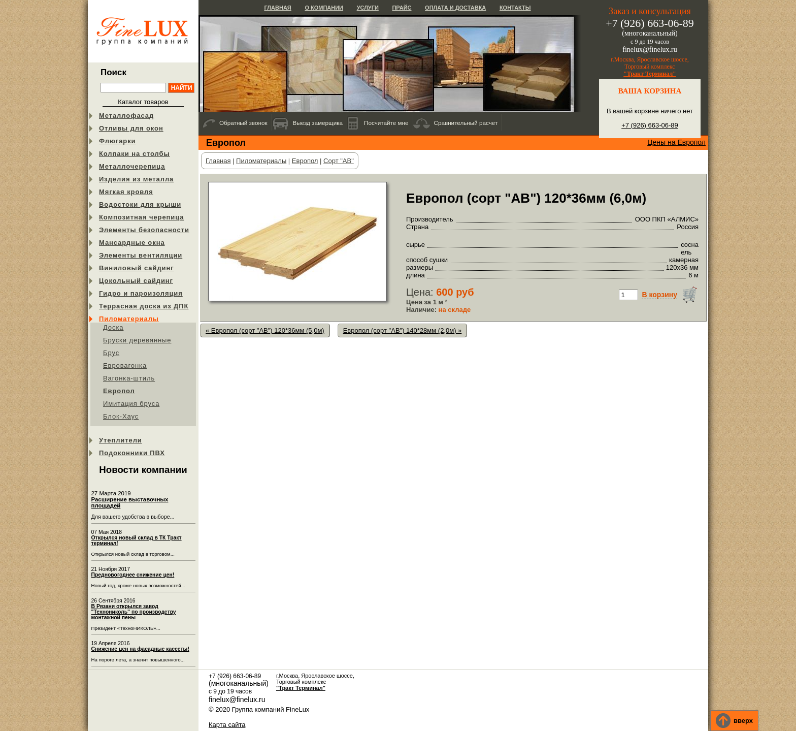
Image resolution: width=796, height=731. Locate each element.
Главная (277, 8)
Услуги (368, 8)
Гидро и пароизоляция (141, 293)
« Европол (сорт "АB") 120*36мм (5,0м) (265, 330)
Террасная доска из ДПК (143, 306)
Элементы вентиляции (140, 255)
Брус (111, 353)
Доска (113, 327)
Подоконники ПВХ (132, 453)
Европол (119, 391)
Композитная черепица (141, 217)
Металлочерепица (132, 166)
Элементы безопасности (144, 230)
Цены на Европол (676, 142)
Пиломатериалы (129, 319)
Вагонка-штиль (129, 378)
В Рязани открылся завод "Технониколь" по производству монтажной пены (133, 611)
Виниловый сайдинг (136, 268)
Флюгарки (117, 141)
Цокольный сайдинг (136, 280)
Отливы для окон (131, 128)
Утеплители (120, 440)
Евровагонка (125, 365)
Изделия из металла (136, 179)
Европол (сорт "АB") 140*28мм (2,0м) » (402, 330)
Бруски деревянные (137, 340)
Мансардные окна (132, 242)
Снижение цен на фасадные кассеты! (140, 649)
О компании (324, 8)
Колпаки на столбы (134, 153)
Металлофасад (126, 115)
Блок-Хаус (121, 416)
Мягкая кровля (126, 192)
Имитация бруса (131, 403)
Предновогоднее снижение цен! (133, 575)
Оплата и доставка (455, 8)
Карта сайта (227, 724)
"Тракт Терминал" (649, 73)
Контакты (515, 8)
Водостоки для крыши (140, 204)
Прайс (401, 8)
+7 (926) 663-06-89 (649, 125)
